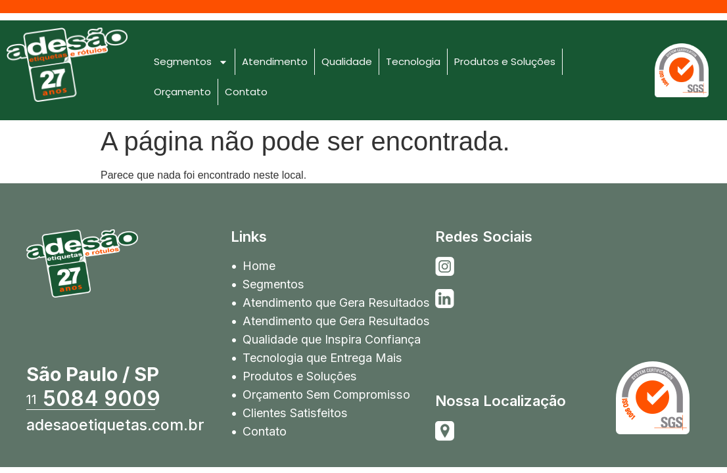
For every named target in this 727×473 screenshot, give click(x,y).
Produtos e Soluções (504, 61)
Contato (246, 92)
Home (259, 266)
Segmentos (191, 62)
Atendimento (275, 61)
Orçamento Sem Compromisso (326, 394)
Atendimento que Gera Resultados (336, 302)
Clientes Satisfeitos (294, 413)
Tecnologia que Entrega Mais (322, 358)
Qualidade (346, 61)
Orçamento (182, 92)
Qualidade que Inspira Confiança (331, 339)
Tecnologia (413, 61)
